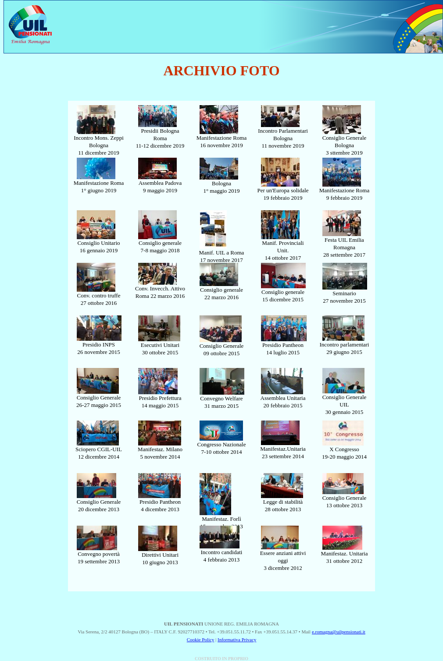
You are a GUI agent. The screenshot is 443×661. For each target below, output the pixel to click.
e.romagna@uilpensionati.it (338, 631)
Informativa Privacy (237, 639)
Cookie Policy (200, 639)
